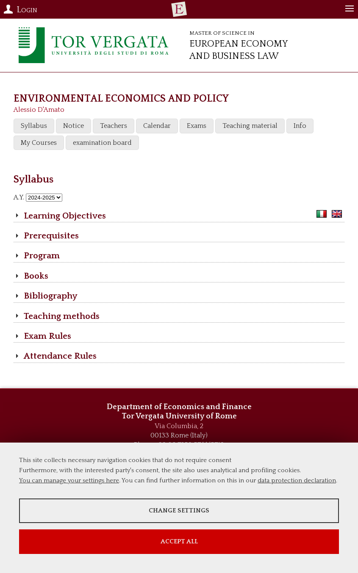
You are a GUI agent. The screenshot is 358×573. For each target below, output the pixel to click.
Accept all (179, 541)
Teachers (113, 126)
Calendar (157, 126)
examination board (102, 143)
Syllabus (34, 126)
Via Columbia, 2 (179, 426)
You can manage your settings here (69, 480)
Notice (73, 126)
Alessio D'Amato (39, 109)
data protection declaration (297, 480)
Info (300, 126)
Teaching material (250, 126)
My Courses (39, 143)
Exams (196, 126)
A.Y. (19, 197)
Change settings (179, 510)
